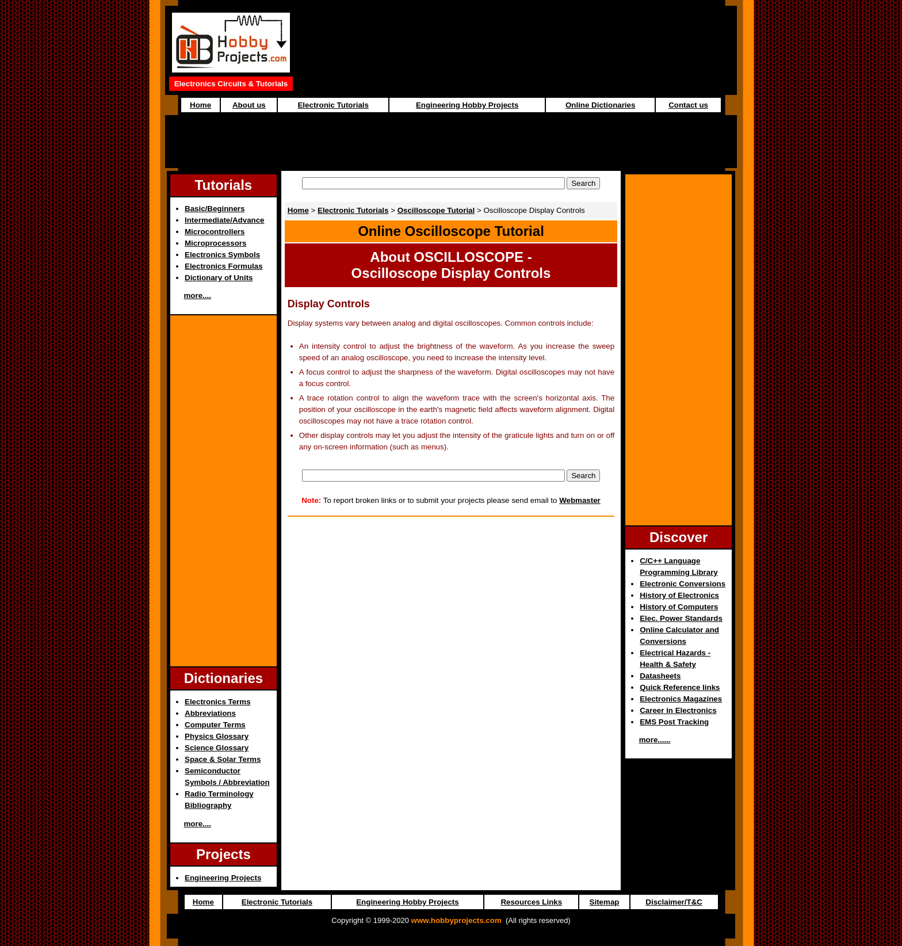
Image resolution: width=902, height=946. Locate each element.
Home (200, 105)
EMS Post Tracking (674, 722)
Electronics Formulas (224, 266)
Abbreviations (210, 713)
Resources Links (531, 902)
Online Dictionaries (600, 105)
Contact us (688, 105)
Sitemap (605, 902)
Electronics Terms (218, 701)
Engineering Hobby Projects (467, 105)
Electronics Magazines (681, 699)
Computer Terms (215, 724)
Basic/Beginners (214, 208)
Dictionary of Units (219, 277)
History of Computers (679, 606)
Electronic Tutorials (332, 105)
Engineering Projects (223, 877)
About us (249, 105)
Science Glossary (217, 747)
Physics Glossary (217, 736)
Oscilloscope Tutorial (436, 210)
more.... (197, 295)
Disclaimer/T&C (673, 902)
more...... (655, 739)
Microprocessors (215, 243)
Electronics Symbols (222, 254)
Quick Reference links (680, 687)
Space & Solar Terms (223, 759)
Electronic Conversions (682, 583)
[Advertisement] (451, 141)
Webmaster (580, 500)
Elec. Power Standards (681, 618)
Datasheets (660, 676)
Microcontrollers (214, 231)
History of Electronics (679, 595)
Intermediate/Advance (225, 220)
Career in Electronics (678, 710)
